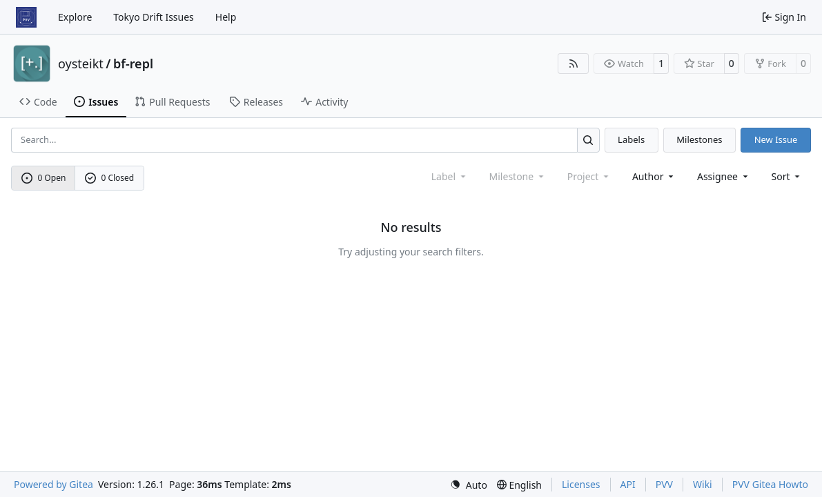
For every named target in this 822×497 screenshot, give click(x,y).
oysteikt (81, 63)
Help (226, 16)
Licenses (581, 484)
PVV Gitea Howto (770, 484)
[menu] (787, 176)
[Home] (26, 17)
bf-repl (133, 63)
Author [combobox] (654, 176)
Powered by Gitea (53, 484)
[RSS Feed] (573, 63)
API (628, 484)
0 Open (43, 178)
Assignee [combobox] (723, 176)
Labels (631, 139)
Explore (75, 16)
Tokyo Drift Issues (153, 16)
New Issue (776, 139)
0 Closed (110, 178)
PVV (664, 484)
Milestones (699, 139)
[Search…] (588, 140)
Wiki (702, 484)
